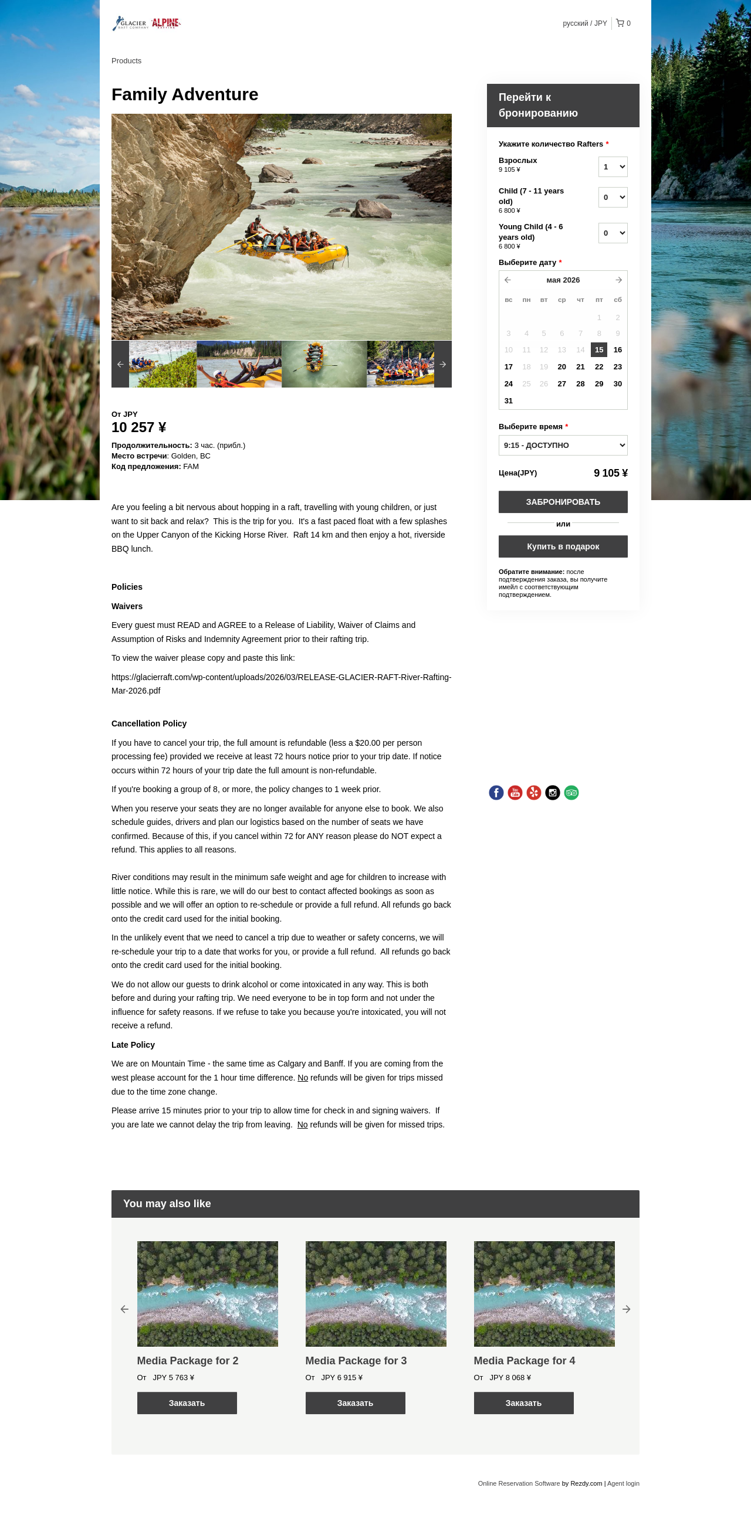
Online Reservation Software (519, 1483)
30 (618, 383)
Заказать (187, 1403)
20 (562, 366)
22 (599, 366)
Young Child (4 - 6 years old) (534, 237)
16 (618, 349)
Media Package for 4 (525, 1361)
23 (618, 366)
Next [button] (626, 1308)
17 (509, 366)
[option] (154, 364)
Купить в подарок (563, 546)
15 (599, 349)
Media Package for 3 (356, 1361)
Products (126, 60)
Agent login (623, 1483)
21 (580, 366)
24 (509, 383)
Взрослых (534, 165)
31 (509, 400)
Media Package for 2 (188, 1361)
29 (599, 383)
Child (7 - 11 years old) (534, 201)
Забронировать (563, 502)
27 (562, 383)
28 (580, 383)
